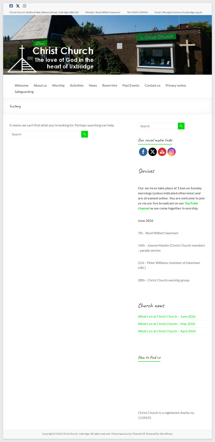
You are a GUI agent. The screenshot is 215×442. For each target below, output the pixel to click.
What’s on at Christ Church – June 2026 (166, 316)
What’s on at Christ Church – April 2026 (167, 331)
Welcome (21, 85)
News (93, 85)
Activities (77, 85)
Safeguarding (24, 92)
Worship (58, 85)
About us (40, 85)
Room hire (109, 85)
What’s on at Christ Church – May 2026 (166, 324)
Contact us (152, 85)
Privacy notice (176, 85)
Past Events (130, 85)
